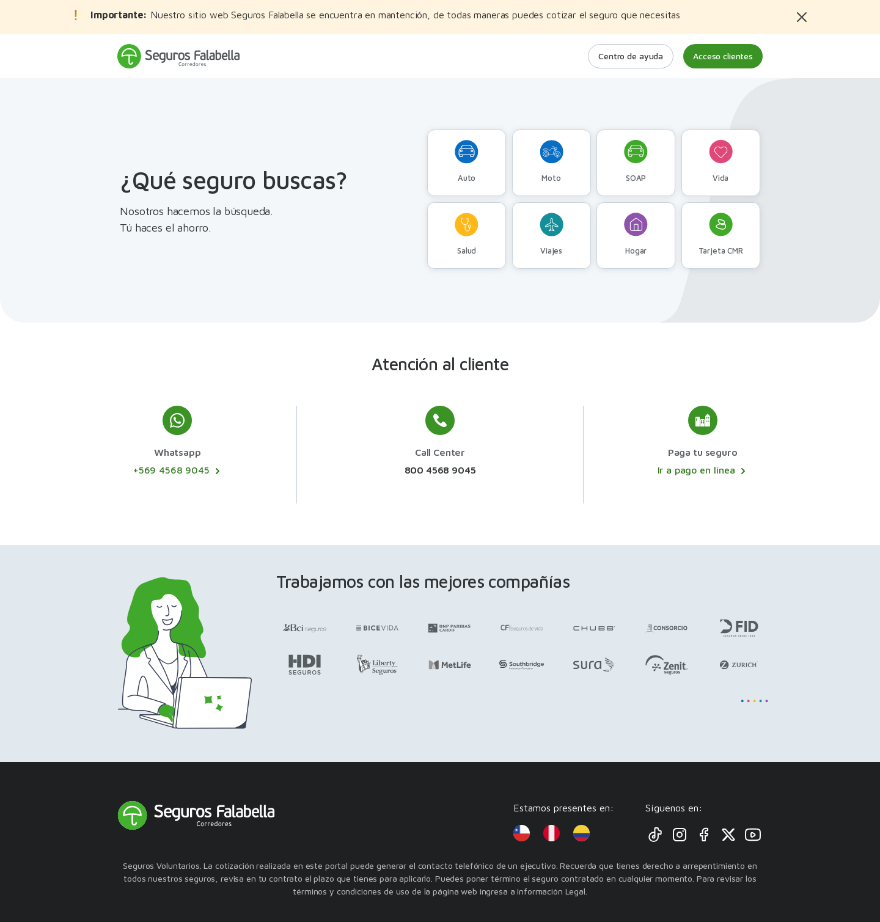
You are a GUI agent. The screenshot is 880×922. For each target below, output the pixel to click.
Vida (721, 161)
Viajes (551, 234)
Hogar (636, 234)
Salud (467, 234)
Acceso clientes (723, 56)
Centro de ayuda (630, 56)
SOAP (636, 161)
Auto (467, 161)
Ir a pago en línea (703, 470)
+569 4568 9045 (177, 470)
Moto (551, 161)
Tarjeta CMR (720, 234)
